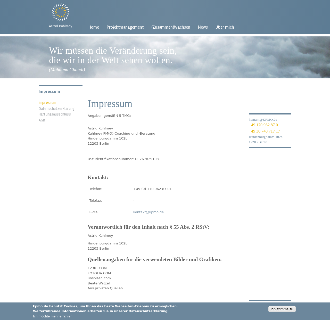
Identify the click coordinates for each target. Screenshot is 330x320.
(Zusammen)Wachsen (170, 27)
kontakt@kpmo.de (148, 212)
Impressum (47, 102)
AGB (42, 120)
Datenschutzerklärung (57, 108)
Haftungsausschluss (55, 114)
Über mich (225, 27)
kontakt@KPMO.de (263, 119)
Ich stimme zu (282, 310)
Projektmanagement (125, 27)
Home (93, 27)
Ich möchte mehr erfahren (52, 317)
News (203, 27)
